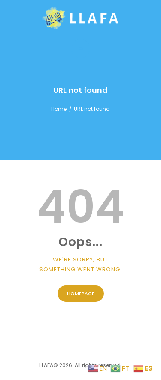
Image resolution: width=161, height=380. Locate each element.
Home (59, 109)
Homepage (80, 293)
